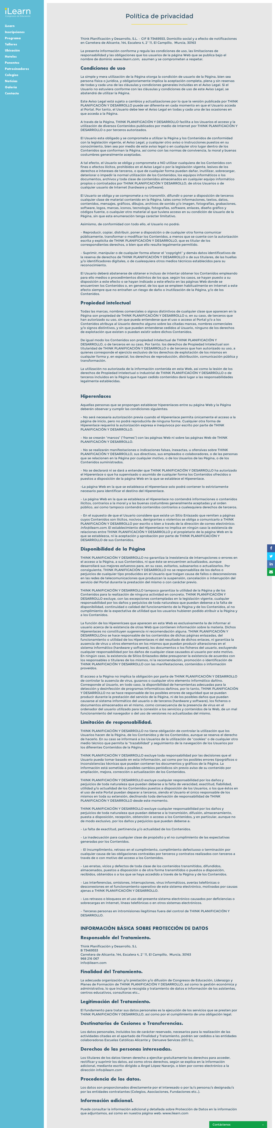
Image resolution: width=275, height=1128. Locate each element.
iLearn (10, 26)
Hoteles (11, 56)
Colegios (11, 75)
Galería (11, 87)
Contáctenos (238, 1124)
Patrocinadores (17, 69)
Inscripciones (15, 32)
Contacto (12, 93)
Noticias (11, 81)
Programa (13, 38)
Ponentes (12, 62)
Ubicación (12, 50)
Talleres (11, 44)
